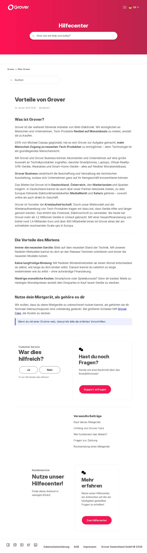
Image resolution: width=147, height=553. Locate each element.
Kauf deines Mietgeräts (87, 422)
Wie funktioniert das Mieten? (90, 434)
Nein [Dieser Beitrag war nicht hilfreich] (50, 369)
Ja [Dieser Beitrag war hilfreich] (28, 369)
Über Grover (24, 69)
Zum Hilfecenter (97, 520)
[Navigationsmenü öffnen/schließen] (125, 7)
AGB (77, 546)
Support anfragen (95, 389)
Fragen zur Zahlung (85, 440)
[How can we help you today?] (74, 36)
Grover (10, 69)
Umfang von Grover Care (89, 428)
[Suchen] (33, 80)
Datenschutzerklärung (57, 546)
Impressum (89, 546)
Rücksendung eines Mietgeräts (92, 446)
